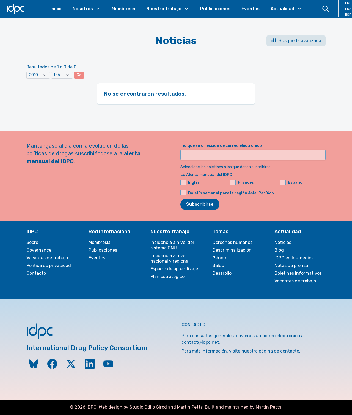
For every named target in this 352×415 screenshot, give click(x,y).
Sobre (32, 242)
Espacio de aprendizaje (174, 268)
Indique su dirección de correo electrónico (221, 145)
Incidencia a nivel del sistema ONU (172, 245)
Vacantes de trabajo (47, 257)
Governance (38, 250)
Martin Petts (190, 407)
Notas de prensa (291, 265)
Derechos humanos (232, 242)
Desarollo (222, 273)
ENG (348, 3)
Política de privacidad (48, 265)
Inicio (56, 8)
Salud (218, 265)
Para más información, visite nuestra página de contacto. (241, 351)
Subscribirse (200, 204)
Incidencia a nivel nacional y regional (169, 258)
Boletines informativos (298, 273)
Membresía (123, 8)
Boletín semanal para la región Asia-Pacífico (231, 193)
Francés (242, 182)
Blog (279, 250)
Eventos (250, 8)
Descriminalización (232, 250)
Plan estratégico (167, 276)
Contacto (36, 273)
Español (292, 182)
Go (79, 75)
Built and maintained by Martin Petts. (243, 407)
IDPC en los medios (294, 257)
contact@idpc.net (200, 342)
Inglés (190, 182)
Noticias (282, 242)
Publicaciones (215, 8)
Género (220, 257)
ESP (348, 15)
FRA (348, 9)
